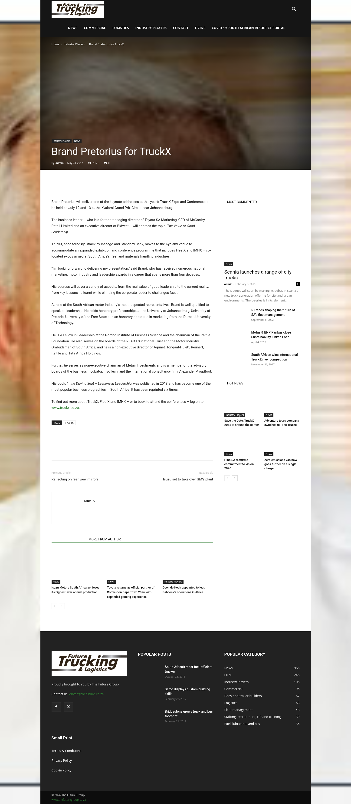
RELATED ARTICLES (68, 539)
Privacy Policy (62, 760)
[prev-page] (54, 606)
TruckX (69, 422)
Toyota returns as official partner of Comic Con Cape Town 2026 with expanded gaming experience (130, 592)
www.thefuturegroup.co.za (69, 800)
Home (55, 44)
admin (60, 163)
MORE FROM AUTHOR (105, 539)
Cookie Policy (62, 770)
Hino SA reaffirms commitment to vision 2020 (239, 464)
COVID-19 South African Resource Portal (248, 28)
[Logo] (78, 9)
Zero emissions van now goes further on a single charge (280, 464)
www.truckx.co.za (65, 408)
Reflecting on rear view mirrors (75, 479)
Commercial (95, 28)
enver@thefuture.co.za (86, 694)
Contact (180, 28)
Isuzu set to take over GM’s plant (188, 479)
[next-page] (62, 606)
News (72, 28)
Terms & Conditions (67, 750)
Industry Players (151, 28)
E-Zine (200, 28)
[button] (294, 9)
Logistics (120, 28)
